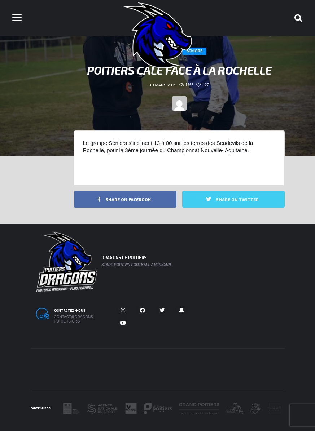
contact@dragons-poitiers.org (74, 319)
